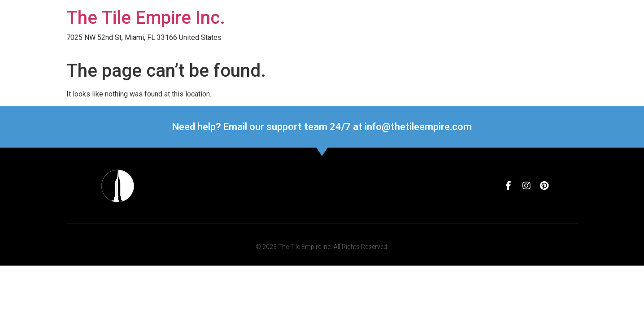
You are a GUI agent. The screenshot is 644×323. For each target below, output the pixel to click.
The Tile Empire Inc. (145, 17)
